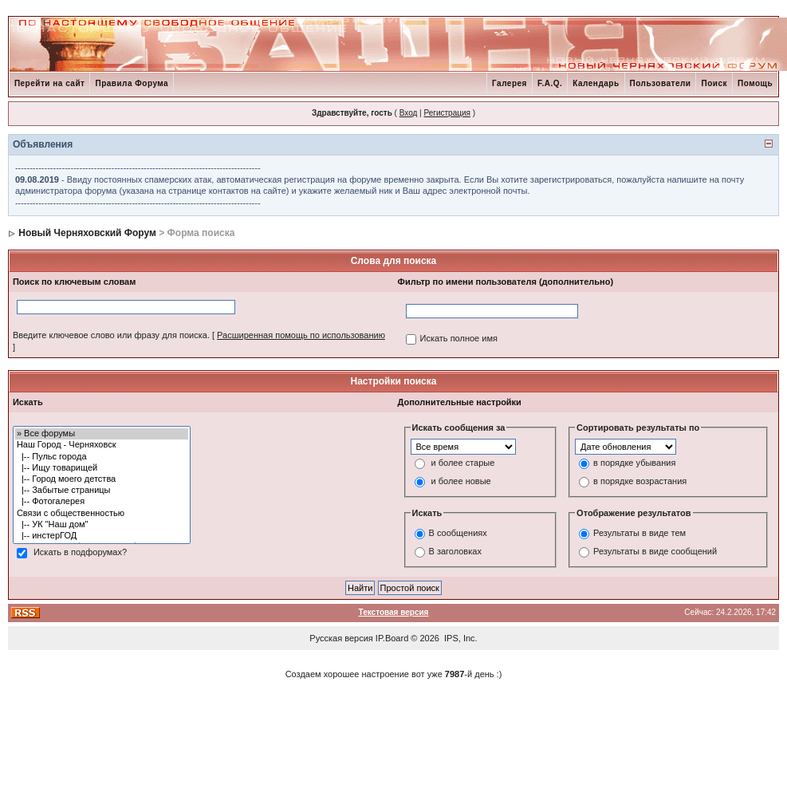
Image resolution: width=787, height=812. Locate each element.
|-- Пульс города (102, 457)
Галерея (509, 83)
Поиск (714, 83)
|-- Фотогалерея (102, 501)
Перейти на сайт (49, 83)
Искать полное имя (459, 338)
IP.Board (392, 638)
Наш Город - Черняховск (102, 445)
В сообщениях (458, 533)
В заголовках (455, 551)
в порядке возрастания (640, 482)
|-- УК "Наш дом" (102, 524)
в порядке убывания (634, 463)
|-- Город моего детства (102, 479)
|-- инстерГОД (102, 536)
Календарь (596, 83)
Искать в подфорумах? (80, 553)
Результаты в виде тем (639, 533)
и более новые (461, 482)
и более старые (463, 463)
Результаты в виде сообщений (655, 551)
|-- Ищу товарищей (102, 468)
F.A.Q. (549, 83)
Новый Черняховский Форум (87, 232)
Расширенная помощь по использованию (301, 335)
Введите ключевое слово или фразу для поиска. (111, 335)
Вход (408, 112)
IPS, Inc (459, 638)
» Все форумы (102, 434)
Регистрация (446, 112)
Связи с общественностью (102, 513)
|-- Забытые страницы (102, 490)
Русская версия (340, 638)
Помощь (755, 83)
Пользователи (660, 83)
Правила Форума (131, 83)
